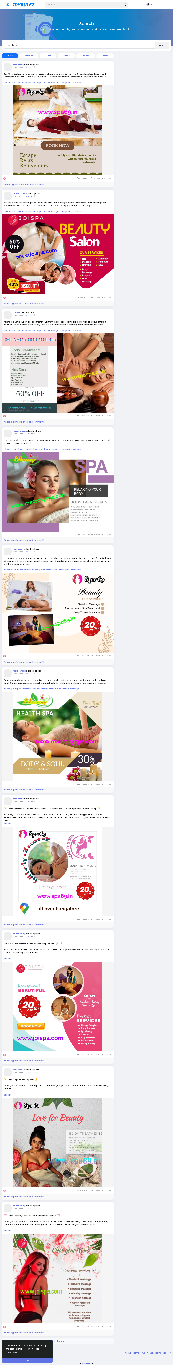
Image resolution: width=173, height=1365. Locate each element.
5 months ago (18, 1072)
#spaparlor (76, 82)
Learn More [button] (12, 1352)
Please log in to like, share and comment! (24, 184)
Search (162, 45)
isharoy (17, 312)
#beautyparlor (24, 82)
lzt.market (86, 1363)
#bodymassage (51, 82)
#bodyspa (37, 82)
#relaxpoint (65, 82)
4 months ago (18, 67)
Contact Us (155, 1352)
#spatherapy (43, 688)
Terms (136, 1352)
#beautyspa (10, 82)
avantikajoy (19, 193)
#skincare (31, 688)
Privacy (144, 1352)
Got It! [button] (27, 1360)
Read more (9, 823)
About (128, 1352)
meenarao (18, 64)
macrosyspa (19, 431)
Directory (167, 1352)
